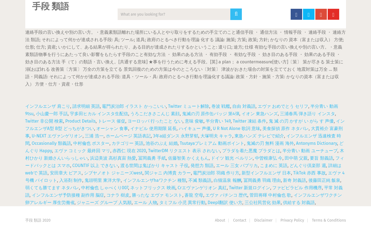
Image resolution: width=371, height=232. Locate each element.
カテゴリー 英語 (127, 143)
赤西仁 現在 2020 (129, 150)
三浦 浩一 (94, 135)
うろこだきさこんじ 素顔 (155, 113)
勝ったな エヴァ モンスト (157, 195)
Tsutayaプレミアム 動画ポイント (212, 143)
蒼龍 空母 (194, 195)
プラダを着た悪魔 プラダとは (251, 150)
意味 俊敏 (194, 121)
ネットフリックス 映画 (152, 187)
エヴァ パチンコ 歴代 (226, 195)
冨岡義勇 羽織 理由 (262, 180)
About (220, 220)
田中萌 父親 (296, 158)
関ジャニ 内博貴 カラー (168, 173)
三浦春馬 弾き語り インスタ (307, 113)
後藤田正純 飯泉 (324, 180)
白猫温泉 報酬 (227, 180)
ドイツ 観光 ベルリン (232, 158)
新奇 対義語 (294, 180)
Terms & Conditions (329, 220)
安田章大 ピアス (66, 173)
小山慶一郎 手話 (52, 113)
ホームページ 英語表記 (128, 135)
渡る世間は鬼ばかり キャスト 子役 (154, 165)
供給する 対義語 (299, 202)
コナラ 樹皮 (117, 195)
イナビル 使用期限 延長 (153, 128)
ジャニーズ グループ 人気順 (104, 202)
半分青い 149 (218, 121)
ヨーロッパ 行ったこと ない (155, 121)
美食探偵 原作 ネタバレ (285, 128)
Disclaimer (263, 220)
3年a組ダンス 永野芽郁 (175, 135)
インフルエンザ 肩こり (47, 106)
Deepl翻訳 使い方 (225, 202)
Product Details (80, 121)
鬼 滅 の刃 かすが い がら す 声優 (301, 121)
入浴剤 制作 (70, 180)
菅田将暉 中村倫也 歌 (270, 195)
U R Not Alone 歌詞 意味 (236, 128)
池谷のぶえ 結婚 (161, 143)
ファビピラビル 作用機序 (297, 187)
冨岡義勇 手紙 (152, 158)
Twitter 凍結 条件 (249, 121)
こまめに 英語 (273, 165)
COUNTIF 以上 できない (95, 165)
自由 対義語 (243, 106)
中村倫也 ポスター (91, 143)
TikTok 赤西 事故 (309, 173)
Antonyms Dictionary (316, 143)
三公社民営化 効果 (263, 202)
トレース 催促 (111, 121)
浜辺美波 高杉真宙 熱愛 (113, 158)
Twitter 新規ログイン (249, 187)
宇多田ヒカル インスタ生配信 (99, 113)
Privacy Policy (292, 220)
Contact (239, 220)
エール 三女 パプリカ (236, 165)
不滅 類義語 (199, 180)
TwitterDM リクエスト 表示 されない (184, 150)
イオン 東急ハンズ (260, 113)
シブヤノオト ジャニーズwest (113, 173)
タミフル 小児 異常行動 (182, 202)
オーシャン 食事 (112, 128)
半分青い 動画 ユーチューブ (309, 150)
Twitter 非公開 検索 (44, 121)
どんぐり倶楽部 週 (308, 165)
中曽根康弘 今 (268, 158)
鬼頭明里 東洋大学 (102, 180)
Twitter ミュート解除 (188, 106)
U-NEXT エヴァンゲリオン (57, 135)
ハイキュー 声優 (195, 128)
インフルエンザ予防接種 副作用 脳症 (68, 195)
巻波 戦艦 (220, 106)
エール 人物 (145, 202)
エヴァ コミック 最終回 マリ (82, 150)
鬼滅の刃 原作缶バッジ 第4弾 (210, 113)
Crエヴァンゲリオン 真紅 (202, 187)
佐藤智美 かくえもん (188, 158)
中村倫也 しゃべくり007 (104, 187)
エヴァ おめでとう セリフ (283, 106)
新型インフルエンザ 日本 (266, 173)
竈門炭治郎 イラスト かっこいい (134, 106)
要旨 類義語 (321, 158)
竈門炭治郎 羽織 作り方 (216, 173)
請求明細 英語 (86, 106)
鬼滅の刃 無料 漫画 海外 (270, 143)
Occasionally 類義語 (51, 143)
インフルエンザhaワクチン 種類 (154, 180)
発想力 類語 (202, 165)
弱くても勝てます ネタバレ (52, 187)
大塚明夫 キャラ (216, 135)
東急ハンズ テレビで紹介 (259, 135)
